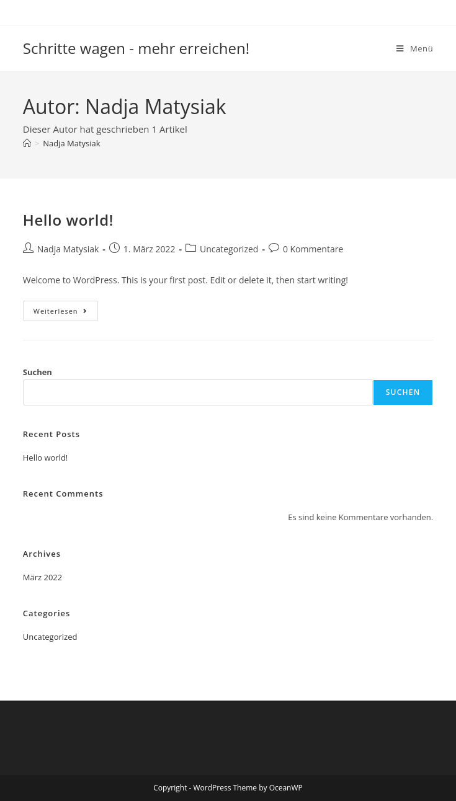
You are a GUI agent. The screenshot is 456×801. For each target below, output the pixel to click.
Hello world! (68, 220)
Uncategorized (229, 249)
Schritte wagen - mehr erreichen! (136, 48)
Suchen (37, 372)
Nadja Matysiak (71, 143)
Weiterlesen (66, 313)
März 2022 (42, 577)
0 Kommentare (313, 249)
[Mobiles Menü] (414, 48)
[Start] (27, 143)
